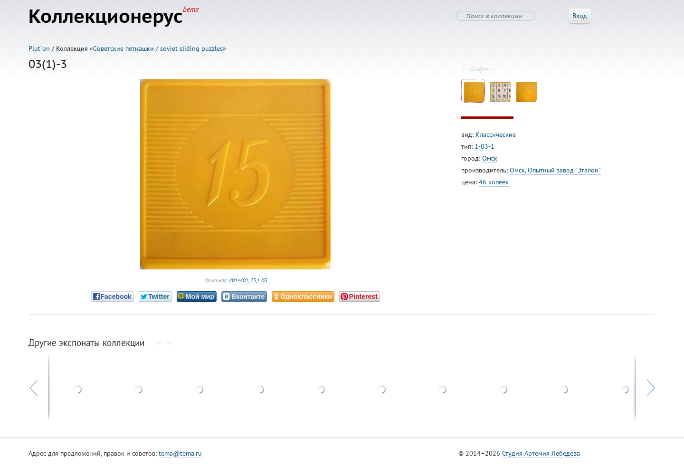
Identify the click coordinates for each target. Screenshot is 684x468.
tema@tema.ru (180, 453)
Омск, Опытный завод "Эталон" (555, 170)
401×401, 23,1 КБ (248, 280)
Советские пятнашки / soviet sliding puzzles (158, 48)
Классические (495, 134)
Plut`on (39, 48)
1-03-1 (484, 146)
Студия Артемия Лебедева (541, 453)
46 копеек (494, 182)
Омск (489, 158)
